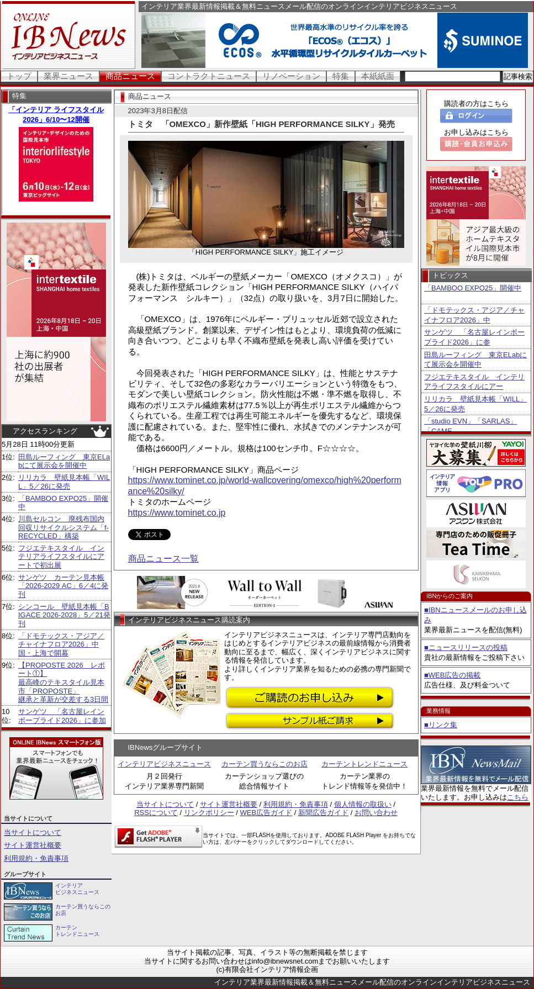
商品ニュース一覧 (163, 558)
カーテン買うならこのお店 (264, 764)
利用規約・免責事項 (36, 858)
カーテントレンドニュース (364, 764)
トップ (19, 76)
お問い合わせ (376, 812)
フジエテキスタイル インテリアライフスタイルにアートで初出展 (61, 556)
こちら (517, 797)
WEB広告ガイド (266, 812)
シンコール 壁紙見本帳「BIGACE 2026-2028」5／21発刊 (64, 615)
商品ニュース (130, 76)
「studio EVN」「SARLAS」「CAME (470, 426)
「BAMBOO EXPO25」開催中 (472, 288)
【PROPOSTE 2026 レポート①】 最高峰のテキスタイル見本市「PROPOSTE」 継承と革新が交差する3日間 (63, 682)
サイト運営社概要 (32, 845)
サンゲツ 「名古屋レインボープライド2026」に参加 (62, 715)
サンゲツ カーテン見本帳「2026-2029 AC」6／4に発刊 (63, 586)
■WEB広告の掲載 (452, 675)
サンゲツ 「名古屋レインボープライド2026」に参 (474, 337)
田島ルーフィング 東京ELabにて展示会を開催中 (64, 461)
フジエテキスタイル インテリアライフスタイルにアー (474, 382)
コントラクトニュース (208, 76)
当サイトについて (32, 832)
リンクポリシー (209, 812)
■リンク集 (440, 725)
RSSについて (156, 812)
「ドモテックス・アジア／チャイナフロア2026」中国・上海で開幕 (61, 644)
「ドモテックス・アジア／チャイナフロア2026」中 (474, 315)
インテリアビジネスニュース (164, 764)
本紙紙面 (377, 76)
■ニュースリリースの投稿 (465, 647)
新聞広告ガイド (323, 812)
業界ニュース (68, 76)
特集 (340, 76)
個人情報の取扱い (363, 804)
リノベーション (291, 76)
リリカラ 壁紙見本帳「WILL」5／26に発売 (64, 481)
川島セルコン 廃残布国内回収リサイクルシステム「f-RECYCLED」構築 (63, 527)
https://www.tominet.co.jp (177, 512)
